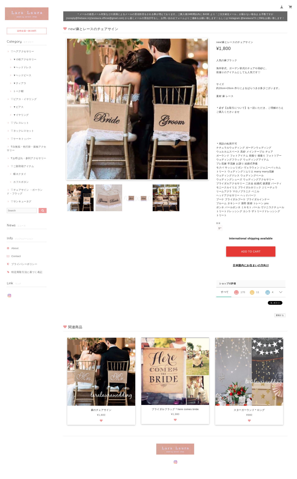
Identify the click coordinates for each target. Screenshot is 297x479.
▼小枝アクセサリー (25, 59)
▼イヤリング (21, 114)
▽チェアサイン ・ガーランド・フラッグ (25, 191)
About (15, 248)
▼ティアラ (19, 83)
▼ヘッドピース (22, 75)
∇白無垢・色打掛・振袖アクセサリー (26, 148)
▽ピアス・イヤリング (24, 99)
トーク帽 (18, 91)
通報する (280, 315)
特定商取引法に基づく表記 (26, 272)
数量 (218, 223)
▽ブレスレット (20, 122)
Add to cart (250, 251)
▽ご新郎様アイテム (22, 166)
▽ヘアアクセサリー (22, 51)
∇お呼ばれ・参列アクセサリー (28, 158)
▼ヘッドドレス (22, 67)
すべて (225, 292)
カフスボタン (21, 182)
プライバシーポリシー (24, 264)
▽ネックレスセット (22, 130)
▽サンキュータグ (21, 201)
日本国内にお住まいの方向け (251, 265)
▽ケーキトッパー (21, 138)
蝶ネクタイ (19, 174)
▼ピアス (18, 106)
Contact (16, 256)
